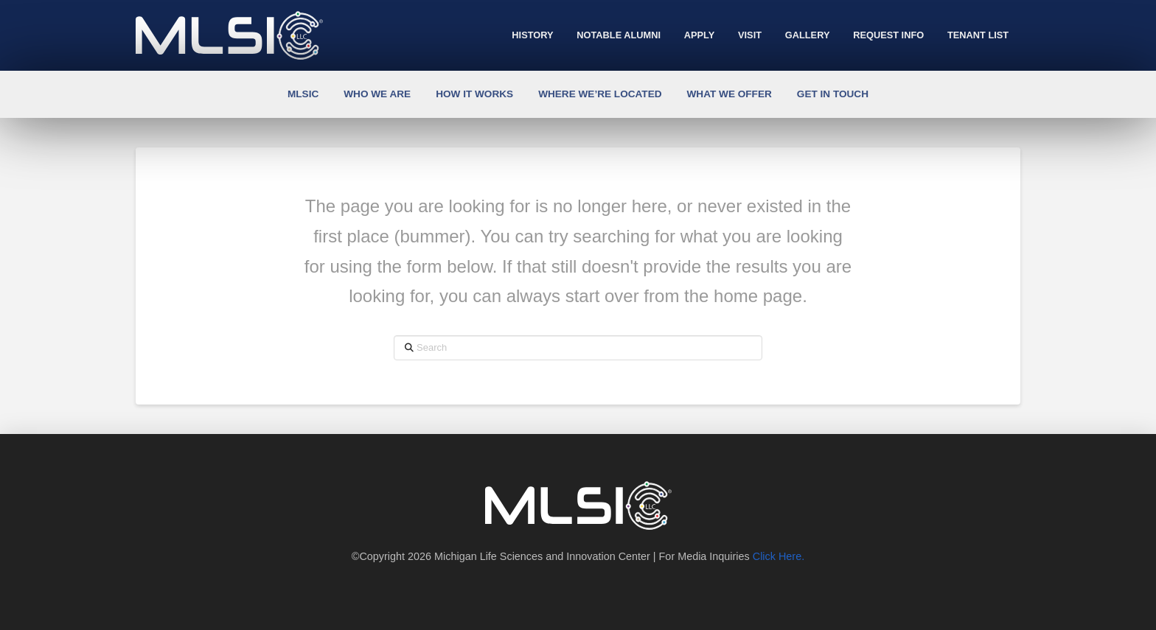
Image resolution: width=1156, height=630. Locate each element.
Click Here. (778, 556)
